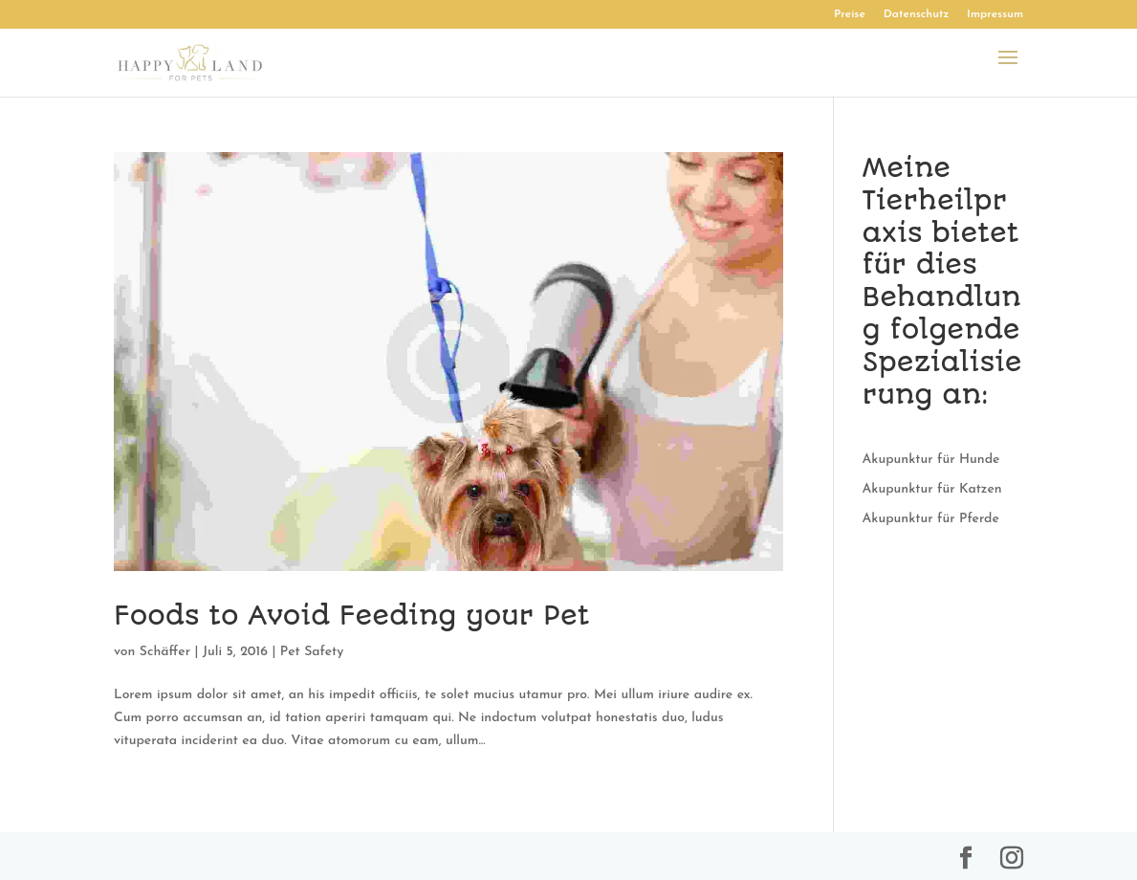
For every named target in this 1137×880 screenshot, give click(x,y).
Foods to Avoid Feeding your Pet (352, 615)
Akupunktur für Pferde (931, 519)
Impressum (995, 14)
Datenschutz (917, 14)
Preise (849, 14)
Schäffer (165, 652)
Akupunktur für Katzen (932, 489)
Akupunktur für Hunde (931, 459)
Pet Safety (312, 652)
